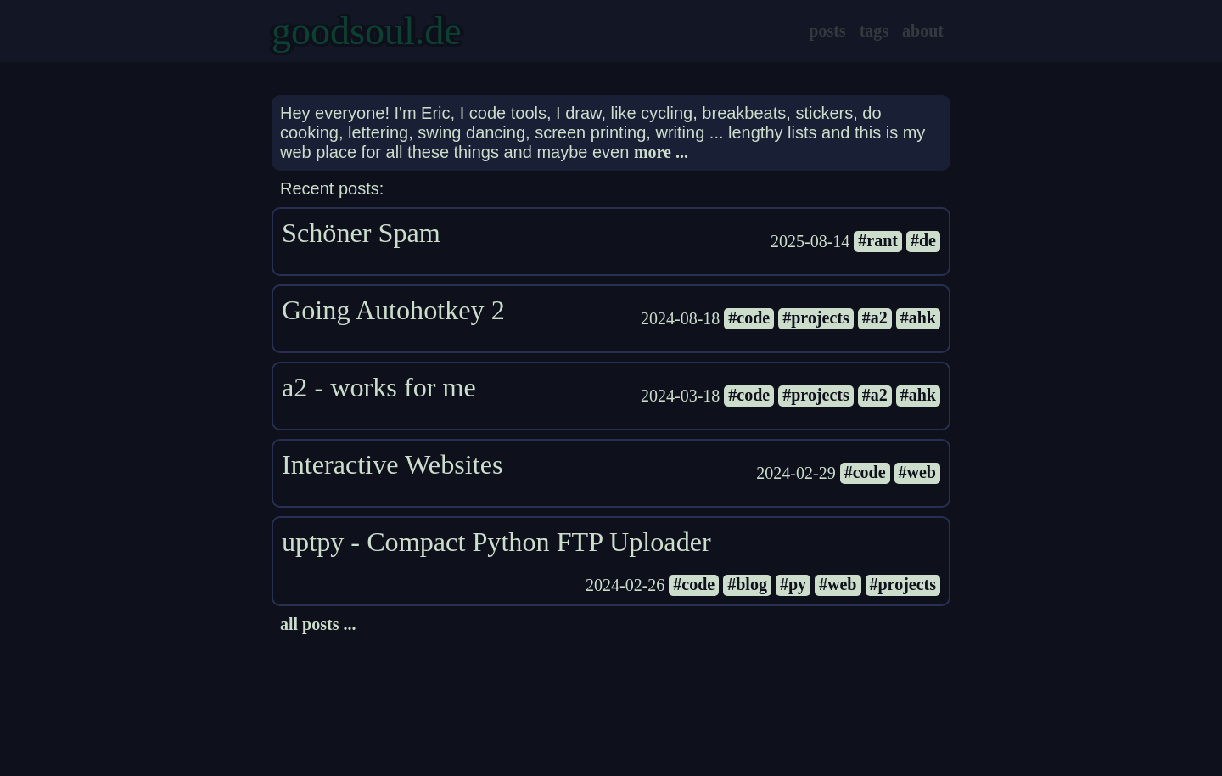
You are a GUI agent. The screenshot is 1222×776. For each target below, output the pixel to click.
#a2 (875, 317)
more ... (661, 152)
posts (827, 30)
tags (874, 30)
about (923, 30)
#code (749, 317)
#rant (878, 240)
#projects (815, 317)
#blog (747, 584)
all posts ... (318, 624)
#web (917, 472)
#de (923, 240)
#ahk (918, 317)
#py (793, 584)
